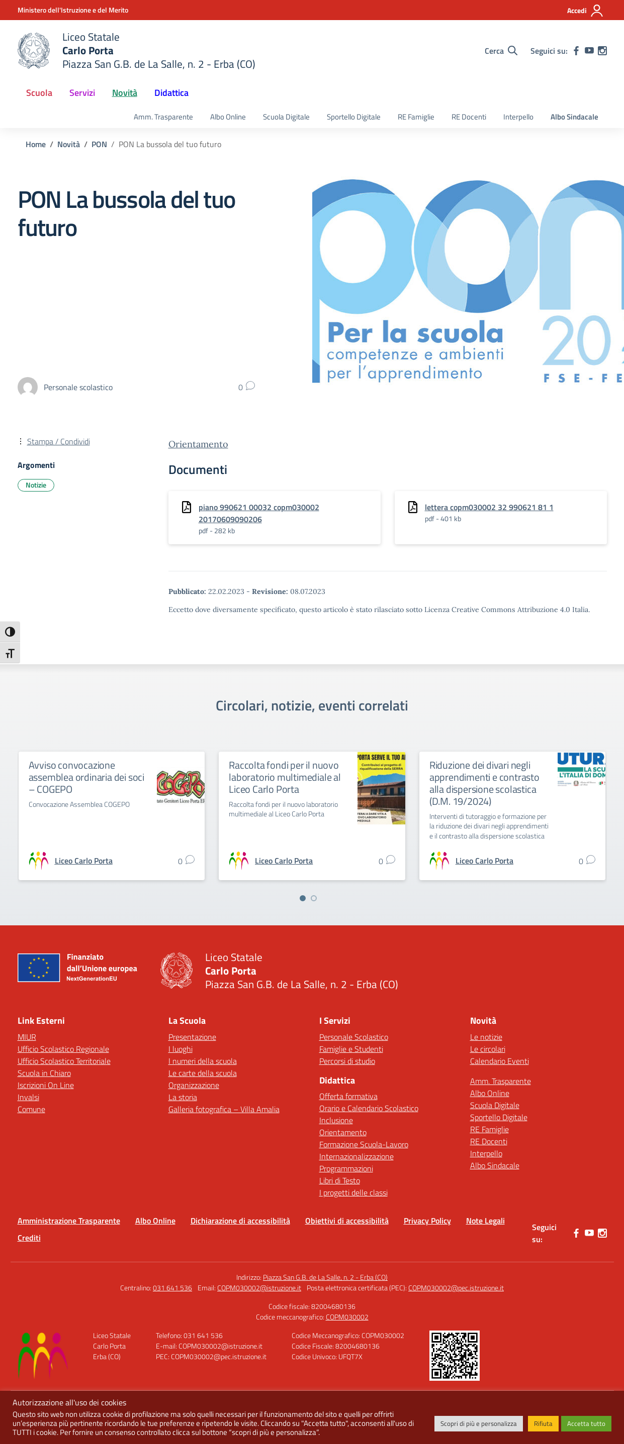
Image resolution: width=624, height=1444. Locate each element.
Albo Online (228, 117)
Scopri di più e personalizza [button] (478, 1423)
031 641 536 (172, 1287)
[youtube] (589, 50)
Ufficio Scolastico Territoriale (64, 1061)
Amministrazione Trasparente (69, 1221)
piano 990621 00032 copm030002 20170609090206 (259, 513)
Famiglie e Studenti (351, 1049)
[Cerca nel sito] (501, 50)
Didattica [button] (171, 92)
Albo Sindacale (574, 117)
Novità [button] (124, 92)
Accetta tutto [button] (586, 1423)
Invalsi (28, 1097)
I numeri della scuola (202, 1061)
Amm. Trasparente (163, 117)
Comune (31, 1109)
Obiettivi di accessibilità (347, 1221)
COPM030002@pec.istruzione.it (456, 1287)
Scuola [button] (39, 92)
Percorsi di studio (347, 1061)
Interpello (518, 117)
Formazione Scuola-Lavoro (363, 1144)
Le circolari (487, 1049)
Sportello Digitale (354, 117)
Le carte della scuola (202, 1073)
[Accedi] (585, 10)
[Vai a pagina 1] (303, 898)
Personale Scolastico (353, 1037)
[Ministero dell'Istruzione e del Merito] (73, 10)
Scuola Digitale (286, 117)
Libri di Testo (339, 1180)
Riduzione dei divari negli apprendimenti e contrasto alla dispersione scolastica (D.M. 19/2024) (484, 783)
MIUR (27, 1037)
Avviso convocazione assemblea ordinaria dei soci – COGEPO (86, 777)
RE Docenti (469, 117)
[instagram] (602, 50)
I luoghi (180, 1049)
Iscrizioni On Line (46, 1085)
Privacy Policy (427, 1221)
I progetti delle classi (353, 1192)
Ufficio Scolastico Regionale (63, 1049)
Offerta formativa (348, 1096)
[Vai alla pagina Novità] (68, 144)
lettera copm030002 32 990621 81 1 (489, 507)
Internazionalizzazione (356, 1156)
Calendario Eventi (499, 1061)
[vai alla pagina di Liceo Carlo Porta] (84, 861)
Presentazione (192, 1037)
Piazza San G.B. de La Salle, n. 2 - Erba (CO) (325, 1277)
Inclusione (336, 1120)
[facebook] (576, 50)
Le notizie (486, 1037)
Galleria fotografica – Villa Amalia (224, 1109)
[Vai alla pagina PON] (99, 144)
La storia (182, 1097)
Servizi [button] (82, 92)
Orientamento (198, 444)
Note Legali (485, 1221)
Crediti (29, 1238)
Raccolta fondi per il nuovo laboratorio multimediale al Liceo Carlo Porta (285, 777)
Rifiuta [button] (543, 1423)
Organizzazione (193, 1085)
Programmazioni (346, 1168)
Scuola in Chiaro (44, 1073)
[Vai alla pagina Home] (36, 144)
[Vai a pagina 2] (314, 898)
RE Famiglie (416, 117)
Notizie (36, 484)
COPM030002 (347, 1316)
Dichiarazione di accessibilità (240, 1221)
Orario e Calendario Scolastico (368, 1108)
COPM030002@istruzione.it (259, 1287)
